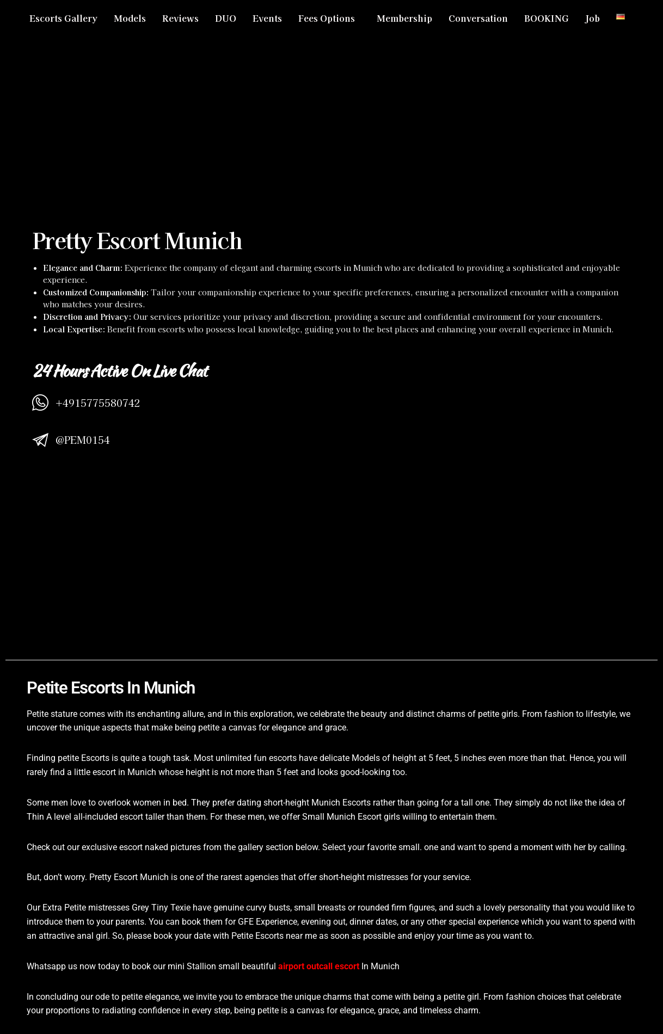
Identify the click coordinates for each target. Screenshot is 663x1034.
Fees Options (326, 17)
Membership (404, 17)
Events (267, 17)
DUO (225, 17)
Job (592, 17)
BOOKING (546, 17)
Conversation (478, 17)
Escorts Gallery (63, 17)
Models (130, 17)
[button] (329, 17)
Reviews (180, 17)
